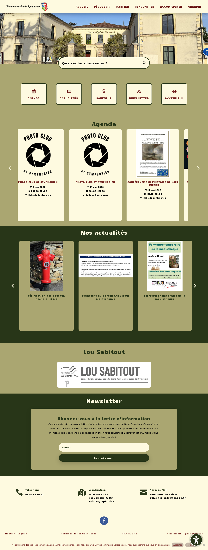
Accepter (177, 545)
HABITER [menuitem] (122, 6)
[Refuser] (204, 545)
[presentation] (10, 167)
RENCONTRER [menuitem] (144, 6)
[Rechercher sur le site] (104, 62)
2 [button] (102, 57)
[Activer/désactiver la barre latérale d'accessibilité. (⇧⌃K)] (196, 540)
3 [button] (105, 57)
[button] (104, 435)
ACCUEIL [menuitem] (82, 6)
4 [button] (108, 57)
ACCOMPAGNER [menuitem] (171, 6)
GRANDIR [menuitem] (194, 6)
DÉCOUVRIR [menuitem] (102, 6)
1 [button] (99, 57)
